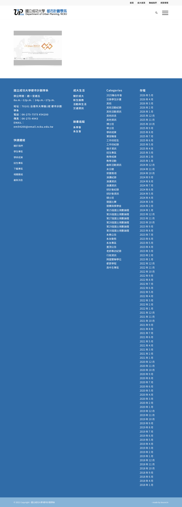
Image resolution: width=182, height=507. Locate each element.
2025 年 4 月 (146, 148)
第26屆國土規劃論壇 (117, 214)
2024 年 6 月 (146, 189)
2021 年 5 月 (146, 341)
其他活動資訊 (113, 111)
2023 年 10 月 (147, 222)
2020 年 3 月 (146, 398)
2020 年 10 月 (147, 370)
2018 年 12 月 (147, 460)
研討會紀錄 (112, 189)
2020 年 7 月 (146, 382)
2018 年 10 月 (147, 468)
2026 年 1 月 (146, 111)
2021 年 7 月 (146, 333)
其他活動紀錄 (113, 107)
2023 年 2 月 (146, 255)
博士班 (110, 124)
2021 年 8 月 (146, 329)
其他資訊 (111, 119)
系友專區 (111, 243)
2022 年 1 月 (146, 308)
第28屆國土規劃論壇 (117, 222)
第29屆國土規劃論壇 (117, 226)
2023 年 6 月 (146, 238)
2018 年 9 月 (146, 472)
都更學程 (111, 263)
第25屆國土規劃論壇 (117, 210)
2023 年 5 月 (146, 243)
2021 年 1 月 (146, 357)
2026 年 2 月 (146, 107)
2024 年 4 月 (146, 197)
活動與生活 (80, 104)
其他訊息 (111, 115)
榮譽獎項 (111, 173)
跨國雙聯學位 (113, 259)
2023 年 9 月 (146, 226)
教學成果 (111, 156)
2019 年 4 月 (146, 444)
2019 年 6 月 (146, 435)
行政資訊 (111, 255)
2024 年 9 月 (146, 177)
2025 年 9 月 (146, 128)
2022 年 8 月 (146, 279)
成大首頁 (141, 2)
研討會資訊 (112, 193)
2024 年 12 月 (147, 165)
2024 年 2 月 (146, 206)
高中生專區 (112, 267)
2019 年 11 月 (147, 415)
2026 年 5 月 (146, 95)
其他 (108, 103)
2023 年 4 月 (146, 247)
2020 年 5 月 (146, 390)
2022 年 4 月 (146, 296)
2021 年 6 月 (146, 337)
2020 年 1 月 (146, 407)
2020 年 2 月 (146, 403)
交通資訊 (78, 108)
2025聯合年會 (114, 95)
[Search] (156, 13)
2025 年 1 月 (146, 160)
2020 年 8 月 (146, 378)
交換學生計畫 (113, 99)
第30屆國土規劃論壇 (117, 230)
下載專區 (18, 168)
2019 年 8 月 (146, 427)
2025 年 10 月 (147, 124)
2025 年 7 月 (146, 136)
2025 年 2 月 (146, 156)
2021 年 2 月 (146, 353)
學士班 (110, 128)
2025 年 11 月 (147, 119)
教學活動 (111, 160)
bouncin (164, 502)
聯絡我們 (153, 2)
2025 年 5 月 (146, 144)
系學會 (77, 127)
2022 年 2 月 (146, 304)
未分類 (110, 169)
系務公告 (111, 234)
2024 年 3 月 (146, 202)
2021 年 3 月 (146, 349)
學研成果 (18, 157)
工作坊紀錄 (112, 144)
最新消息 (18, 180)
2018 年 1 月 (146, 485)
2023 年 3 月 (146, 251)
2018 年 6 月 (146, 476)
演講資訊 (111, 181)
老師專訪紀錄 (113, 251)
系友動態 (111, 238)
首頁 (132, 2)
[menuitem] (132, 3)
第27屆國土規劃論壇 (117, 218)
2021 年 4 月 (146, 345)
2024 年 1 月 (146, 210)
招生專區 (18, 163)
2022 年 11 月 (147, 267)
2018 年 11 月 (147, 464)
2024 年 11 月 (147, 169)
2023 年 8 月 (146, 230)
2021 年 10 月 (147, 320)
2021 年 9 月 (146, 325)
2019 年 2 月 (146, 452)
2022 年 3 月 (146, 300)
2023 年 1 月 (146, 259)
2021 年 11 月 (147, 316)
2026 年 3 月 (146, 103)
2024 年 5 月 (146, 193)
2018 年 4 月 (146, 480)
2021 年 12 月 (147, 312)
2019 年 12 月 (147, 411)
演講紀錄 (111, 177)
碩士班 (110, 197)
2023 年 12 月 (147, 214)
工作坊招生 (112, 140)
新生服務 (78, 100)
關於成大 (78, 96)
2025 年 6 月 (146, 140)
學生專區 (18, 151)
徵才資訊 (111, 148)
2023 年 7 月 (146, 234)
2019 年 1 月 (146, 456)
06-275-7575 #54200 (35, 114)
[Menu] (164, 13)
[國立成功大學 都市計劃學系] (40, 13)
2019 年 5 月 (146, 439)
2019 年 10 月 (147, 419)
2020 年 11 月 (147, 366)
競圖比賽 (111, 202)
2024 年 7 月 (146, 185)
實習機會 (111, 136)
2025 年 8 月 (146, 132)
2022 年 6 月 (146, 288)
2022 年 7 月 (146, 284)
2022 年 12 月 (147, 263)
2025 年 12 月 (147, 115)
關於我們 (18, 145)
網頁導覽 (164, 2)
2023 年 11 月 (147, 218)
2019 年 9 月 (146, 423)
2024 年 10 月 (147, 173)
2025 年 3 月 (146, 152)
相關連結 (18, 174)
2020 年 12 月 (147, 362)
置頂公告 (111, 247)
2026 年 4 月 (146, 99)
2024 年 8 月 (146, 181)
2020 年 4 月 (146, 394)
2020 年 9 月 (146, 374)
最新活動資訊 (113, 165)
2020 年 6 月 (146, 386)
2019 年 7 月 (146, 431)
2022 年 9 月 (146, 275)
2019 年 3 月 (146, 448)
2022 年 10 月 (147, 271)
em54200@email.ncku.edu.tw (33, 126)
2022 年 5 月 (146, 292)
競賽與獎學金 (113, 206)
